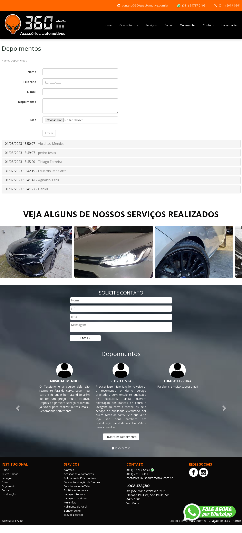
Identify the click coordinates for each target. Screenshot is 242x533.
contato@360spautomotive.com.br (145, 5)
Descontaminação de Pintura (82, 482)
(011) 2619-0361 (230, 5)
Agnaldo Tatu (48, 180)
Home (108, 25)
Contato (208, 25)
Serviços (151, 25)
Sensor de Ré (72, 510)
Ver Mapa (132, 503)
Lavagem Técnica (74, 494)
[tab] (121, 144)
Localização (229, 25)
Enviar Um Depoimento (121, 437)
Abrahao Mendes (51, 143)
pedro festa (47, 153)
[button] (18, 408)
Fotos (168, 25)
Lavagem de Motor (75, 498)
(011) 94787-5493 (193, 5)
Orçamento (187, 25)
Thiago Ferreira (50, 161)
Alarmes (69, 470)
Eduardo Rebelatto (52, 171)
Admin (237, 521)
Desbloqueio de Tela (77, 486)
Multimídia (70, 502)
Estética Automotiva (76, 490)
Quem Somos (128, 25)
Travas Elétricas (74, 515)
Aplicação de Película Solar (80, 478)
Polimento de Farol (75, 506)
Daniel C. (44, 189)
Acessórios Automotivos (79, 474)
